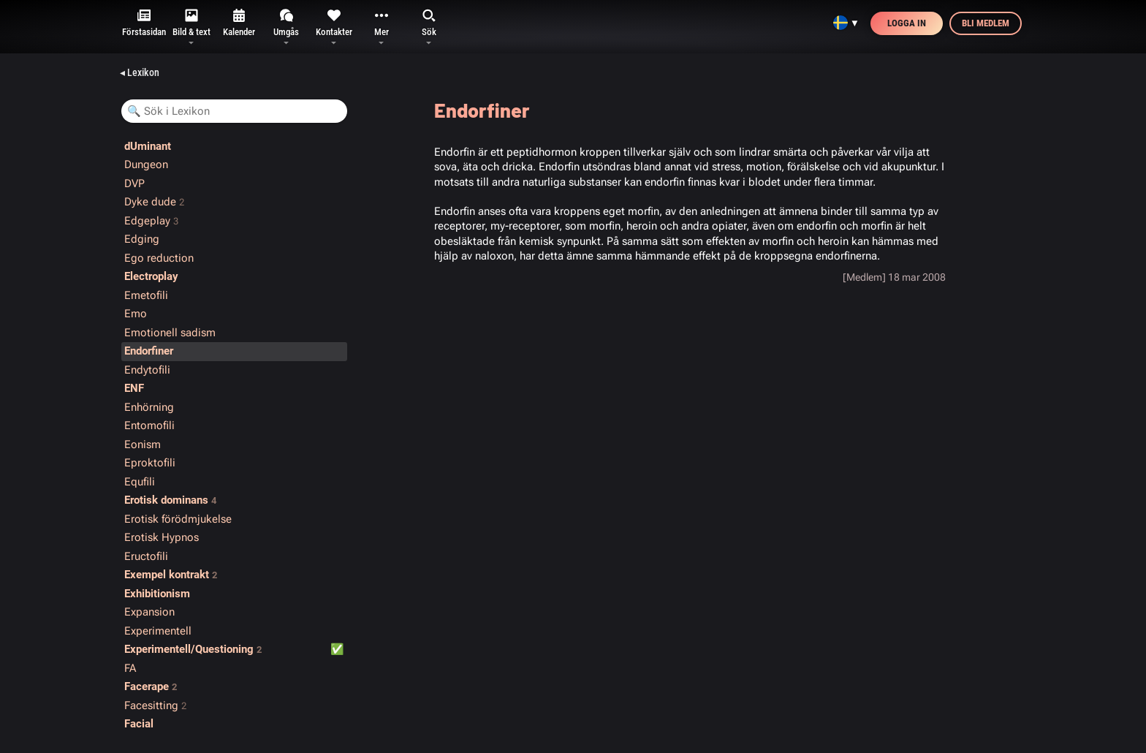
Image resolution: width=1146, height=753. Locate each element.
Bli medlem (985, 23)
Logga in (906, 23)
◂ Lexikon (139, 72)
